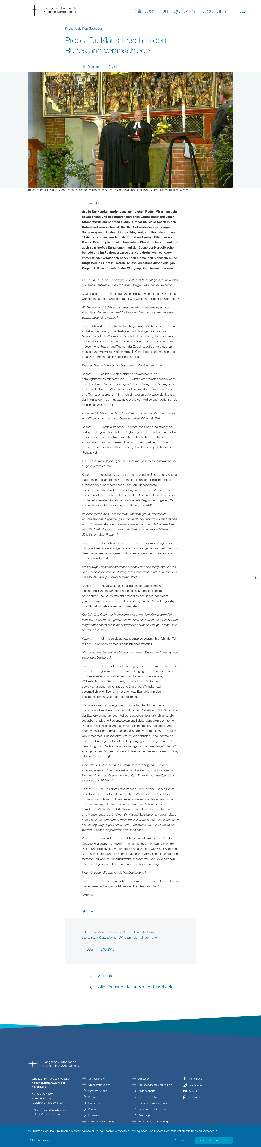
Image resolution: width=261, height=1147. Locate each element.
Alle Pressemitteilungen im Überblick (135, 986)
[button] (242, 10)
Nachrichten (94, 1103)
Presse (91, 1096)
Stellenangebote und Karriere (155, 1084)
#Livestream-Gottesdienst (99, 937)
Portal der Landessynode (153, 1103)
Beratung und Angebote (152, 1109)
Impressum (94, 1115)
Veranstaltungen (97, 1090)
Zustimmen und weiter (214, 1140)
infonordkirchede (48, 1114)
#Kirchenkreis (128, 937)
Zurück (105, 975)
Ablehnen (180, 1140)
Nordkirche (195, 1078)
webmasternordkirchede (52, 1110)
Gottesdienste (96, 1078)
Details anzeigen (42, 1140)
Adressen (144, 1078)
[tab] (255, 561)
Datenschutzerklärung (100, 1121)
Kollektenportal (147, 1090)
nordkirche (195, 1084)
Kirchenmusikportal (99, 1084)
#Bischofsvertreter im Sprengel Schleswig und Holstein (118, 932)
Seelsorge (144, 1115)
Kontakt (92, 1109)
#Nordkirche (148, 937)
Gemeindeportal (147, 1096)
